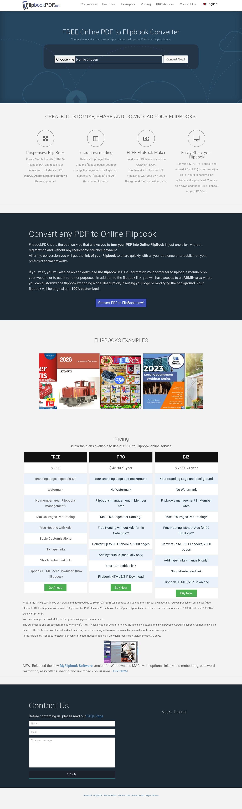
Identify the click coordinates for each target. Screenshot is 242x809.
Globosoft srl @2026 (93, 795)
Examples (128, 4)
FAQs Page (95, 716)
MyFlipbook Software (76, 666)
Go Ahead (55, 587)
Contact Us (188, 4)
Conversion (89, 4)
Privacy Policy (138, 795)
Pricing (146, 4)
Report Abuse (152, 795)
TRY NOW (119, 671)
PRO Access (165, 4)
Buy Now (121, 587)
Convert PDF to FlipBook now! (121, 303)
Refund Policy (110, 795)
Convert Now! (175, 59)
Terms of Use (124, 795)
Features (108, 4)
